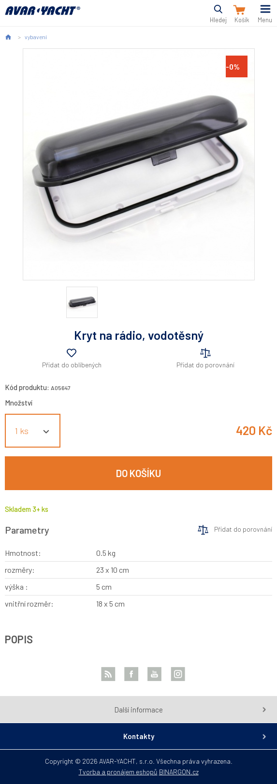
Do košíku (138, 473)
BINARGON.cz (179, 772)
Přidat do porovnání (205, 365)
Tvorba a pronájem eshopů (118, 772)
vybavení (36, 36)
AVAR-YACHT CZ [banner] (42, 16)
